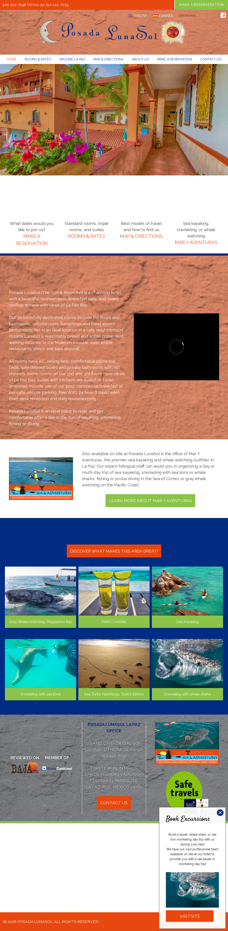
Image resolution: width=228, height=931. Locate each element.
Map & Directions (108, 59)
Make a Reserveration (201, 5)
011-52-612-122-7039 (51, 5)
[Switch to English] (137, 16)
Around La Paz (72, 59)
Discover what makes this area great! (114, 551)
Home (11, 59)
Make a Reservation (174, 59)
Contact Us (210, 59)
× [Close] (220, 812)
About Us (140, 59)
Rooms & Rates (38, 59)
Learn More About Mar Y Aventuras (150, 500)
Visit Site (190, 916)
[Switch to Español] (163, 16)
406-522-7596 (14, 5)
